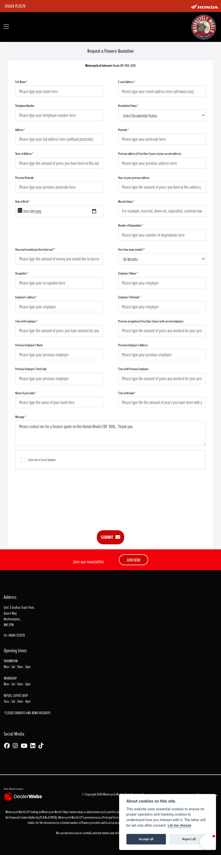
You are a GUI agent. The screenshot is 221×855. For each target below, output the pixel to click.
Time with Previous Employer (133, 368)
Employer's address (26, 297)
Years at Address (24, 153)
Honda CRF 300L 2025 (110, 65)
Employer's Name (128, 273)
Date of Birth (22, 201)
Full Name (21, 81)
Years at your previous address (133, 177)
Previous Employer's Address (133, 345)
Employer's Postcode (129, 297)
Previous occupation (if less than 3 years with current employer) (150, 321)
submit (110, 537)
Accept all (146, 839)
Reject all (189, 839)
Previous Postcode (24, 177)
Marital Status (126, 201)
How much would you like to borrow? (35, 249)
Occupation (21, 273)
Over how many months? (131, 249)
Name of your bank (25, 392)
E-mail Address (126, 81)
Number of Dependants (130, 225)
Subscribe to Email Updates (38, 460)
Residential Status (128, 105)
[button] (208, 842)
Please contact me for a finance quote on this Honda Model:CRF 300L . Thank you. (110, 433)
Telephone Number (25, 105)
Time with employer (26, 321)
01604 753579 (15, 6)
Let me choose (179, 825)
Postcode (123, 129)
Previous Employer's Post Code (31, 368)
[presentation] (111, 496)
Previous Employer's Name (29, 345)
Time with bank (127, 392)
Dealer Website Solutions (13, 789)
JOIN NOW (133, 560)
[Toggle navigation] (6, 27)
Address (20, 129)
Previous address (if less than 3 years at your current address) (149, 153)
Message (20, 416)
